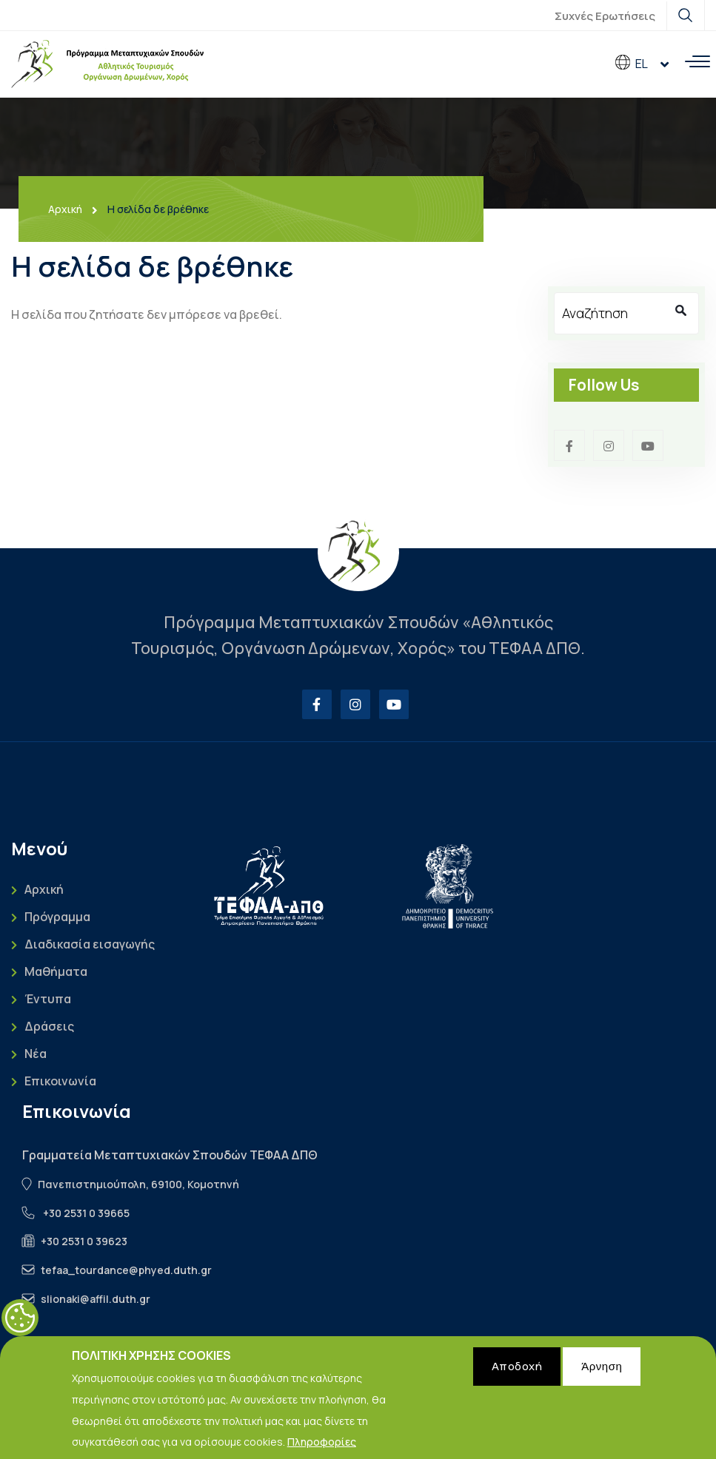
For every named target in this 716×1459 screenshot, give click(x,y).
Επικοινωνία (60, 1081)
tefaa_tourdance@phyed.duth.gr (126, 1270)
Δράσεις (49, 1026)
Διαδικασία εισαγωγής (89, 944)
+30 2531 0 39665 (86, 1213)
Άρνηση (601, 1373)
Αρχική (65, 209)
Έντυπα (47, 999)
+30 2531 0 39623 (84, 1241)
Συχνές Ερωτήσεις (605, 16)
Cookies (20, 1324)
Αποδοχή (517, 1373)
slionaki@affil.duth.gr (95, 1299)
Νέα (35, 1054)
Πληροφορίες (321, 1449)
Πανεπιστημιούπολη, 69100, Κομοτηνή (138, 1184)
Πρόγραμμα (57, 917)
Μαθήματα (55, 972)
